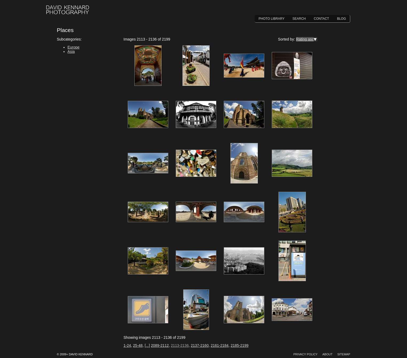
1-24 (127, 345)
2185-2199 (240, 345)
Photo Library (272, 19)
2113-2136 (180, 345)
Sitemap (343, 354)
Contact (321, 19)
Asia (71, 51)
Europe (73, 47)
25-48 (138, 345)
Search (299, 19)
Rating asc (305, 39)
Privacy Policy (305, 354)
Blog (341, 19)
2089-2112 (160, 345)
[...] (147, 345)
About (327, 354)
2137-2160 (200, 345)
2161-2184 (220, 345)
